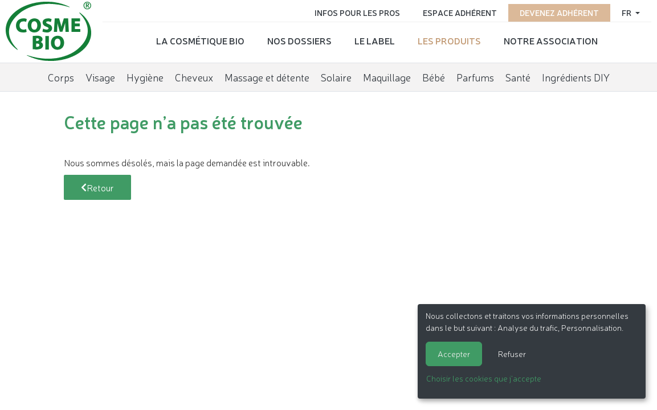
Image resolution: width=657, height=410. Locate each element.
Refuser (512, 353)
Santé (529, 77)
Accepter (454, 353)
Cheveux (205, 77)
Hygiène (156, 77)
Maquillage (398, 77)
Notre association (548, 40)
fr (627, 12)
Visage (111, 77)
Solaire (347, 77)
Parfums (486, 77)
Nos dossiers (296, 40)
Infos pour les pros (357, 12)
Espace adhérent (460, 12)
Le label (372, 40)
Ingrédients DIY (587, 77)
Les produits (446, 40)
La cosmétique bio (197, 40)
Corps (72, 77)
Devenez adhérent (559, 12)
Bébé (445, 77)
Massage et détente (278, 77)
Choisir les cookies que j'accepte (483, 378)
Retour (97, 187)
